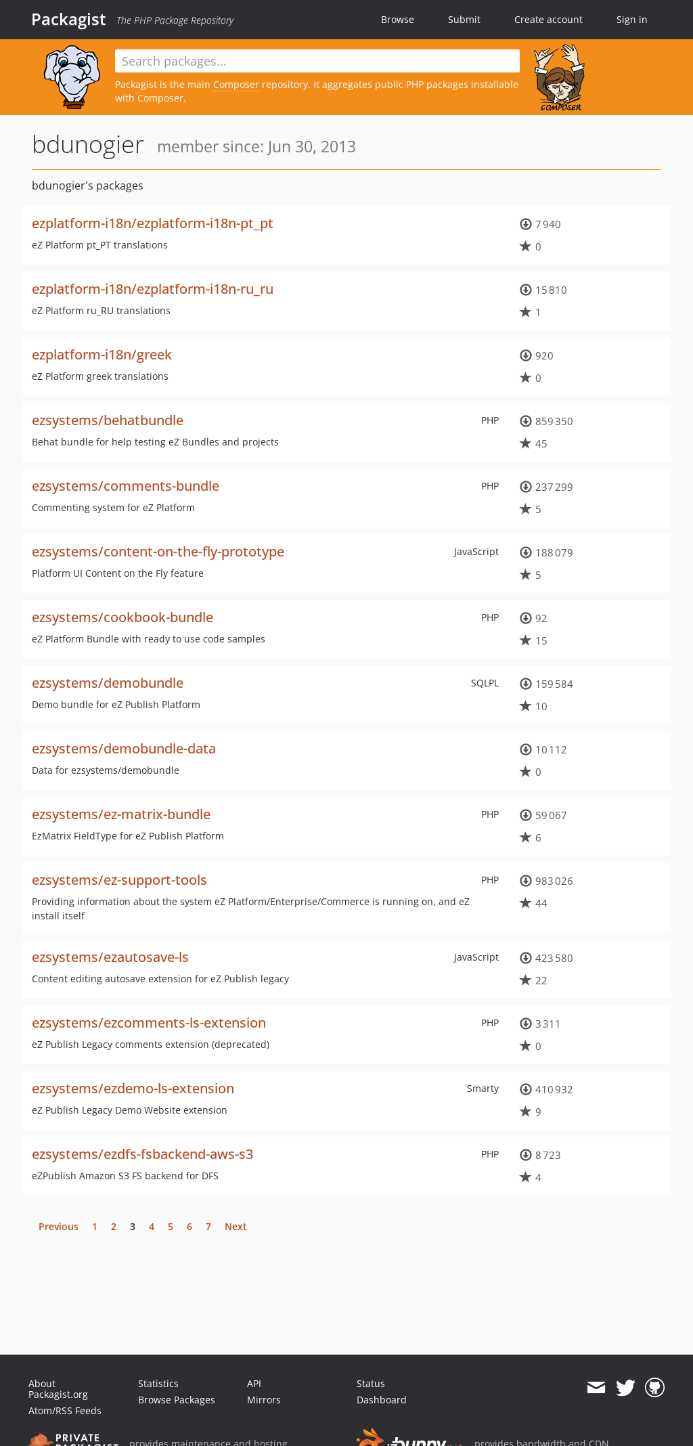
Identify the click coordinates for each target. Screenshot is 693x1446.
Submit (464, 19)
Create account (548, 19)
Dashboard (382, 1399)
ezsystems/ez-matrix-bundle (121, 814)
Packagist (68, 19)
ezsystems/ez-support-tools (119, 880)
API (254, 1383)
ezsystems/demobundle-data (124, 748)
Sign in (632, 19)
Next (236, 1226)
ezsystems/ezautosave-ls (110, 957)
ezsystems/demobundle (107, 683)
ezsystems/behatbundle (107, 420)
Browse (397, 19)
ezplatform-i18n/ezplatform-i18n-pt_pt (152, 223)
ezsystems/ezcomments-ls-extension (149, 1022)
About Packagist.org (58, 1389)
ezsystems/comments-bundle (125, 486)
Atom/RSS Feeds (65, 1410)
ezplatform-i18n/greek (102, 354)
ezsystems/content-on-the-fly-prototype (158, 551)
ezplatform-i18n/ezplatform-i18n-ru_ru (152, 289)
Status (371, 1383)
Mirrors (264, 1399)
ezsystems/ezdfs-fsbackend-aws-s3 (142, 1154)
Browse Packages (176, 1399)
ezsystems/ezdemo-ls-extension (133, 1088)
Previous (59, 1226)
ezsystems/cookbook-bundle (122, 617)
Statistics (158, 1383)
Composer (236, 84)
